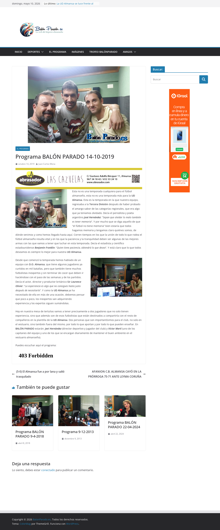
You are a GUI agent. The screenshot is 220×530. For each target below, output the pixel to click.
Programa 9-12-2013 (78, 431)
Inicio (18, 51)
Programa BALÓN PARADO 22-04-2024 (124, 424)
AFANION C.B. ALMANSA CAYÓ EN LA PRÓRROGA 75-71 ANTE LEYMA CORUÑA (117, 374)
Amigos (127, 51)
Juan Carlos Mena (46, 163)
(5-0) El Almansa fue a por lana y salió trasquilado (38, 374)
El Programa (57, 51)
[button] (42, 51)
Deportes (34, 51)
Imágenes (78, 51)
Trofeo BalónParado (103, 51)
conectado (48, 470)
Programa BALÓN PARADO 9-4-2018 (29, 434)
